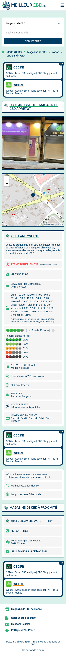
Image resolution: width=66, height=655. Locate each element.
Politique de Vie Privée (23, 630)
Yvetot (55, 52)
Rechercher (33, 41)
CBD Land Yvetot (16, 55)
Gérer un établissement (23, 617)
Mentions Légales (20, 624)
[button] (33, 196)
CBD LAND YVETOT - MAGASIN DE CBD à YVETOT (34, 107)
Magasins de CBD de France (26, 609)
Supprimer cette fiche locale (26, 494)
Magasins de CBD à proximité (33, 507)
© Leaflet (50, 224)
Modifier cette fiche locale (25, 485)
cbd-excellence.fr (20, 385)
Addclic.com (37, 650)
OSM (60, 224)
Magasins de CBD (36, 52)
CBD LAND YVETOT (25, 236)
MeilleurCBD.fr (14, 52)
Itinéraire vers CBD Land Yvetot (28, 376)
